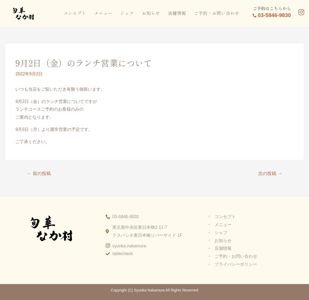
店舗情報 (177, 13)
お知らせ (151, 13)
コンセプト (75, 13)
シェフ (127, 13)
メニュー (103, 13)
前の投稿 (39, 173)
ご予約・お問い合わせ (216, 13)
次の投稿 (270, 173)
